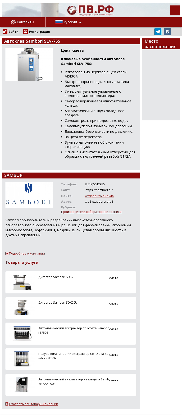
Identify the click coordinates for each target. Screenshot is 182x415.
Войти (13, 31)
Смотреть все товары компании (33, 404)
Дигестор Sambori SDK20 (56, 277)
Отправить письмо (99, 196)
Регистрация (39, 31)
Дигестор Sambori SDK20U (57, 302)
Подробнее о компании (27, 253)
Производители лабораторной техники (91, 212)
